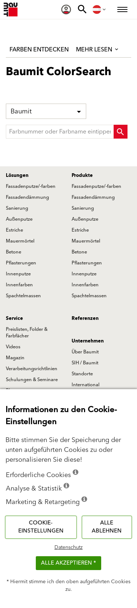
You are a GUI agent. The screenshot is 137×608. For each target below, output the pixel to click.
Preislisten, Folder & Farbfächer (26, 332)
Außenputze (19, 219)
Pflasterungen (21, 263)
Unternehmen (88, 341)
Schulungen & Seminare (32, 380)
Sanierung (17, 208)
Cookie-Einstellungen (41, 527)
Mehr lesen (97, 49)
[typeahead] (67, 132)
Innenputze (18, 274)
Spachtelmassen (23, 296)
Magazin (15, 358)
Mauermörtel (20, 241)
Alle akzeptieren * (68, 563)
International (85, 385)
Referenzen (85, 318)
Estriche (14, 230)
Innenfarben (19, 285)
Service (14, 318)
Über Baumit (85, 352)
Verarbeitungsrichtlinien (31, 369)
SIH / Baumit (85, 363)
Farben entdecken (39, 49)
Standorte (82, 374)
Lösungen (17, 175)
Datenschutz (68, 547)
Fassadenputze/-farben (31, 186)
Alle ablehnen (107, 527)
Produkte (82, 175)
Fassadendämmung (27, 197)
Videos (13, 347)
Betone (13, 252)
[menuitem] (66, 9)
